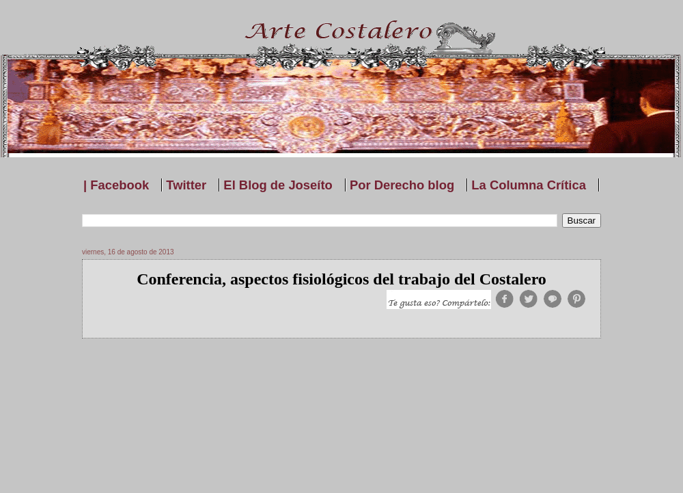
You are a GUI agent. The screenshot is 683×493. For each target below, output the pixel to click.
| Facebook (116, 185)
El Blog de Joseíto (277, 185)
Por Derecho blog (402, 185)
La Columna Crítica (528, 185)
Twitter (186, 185)
